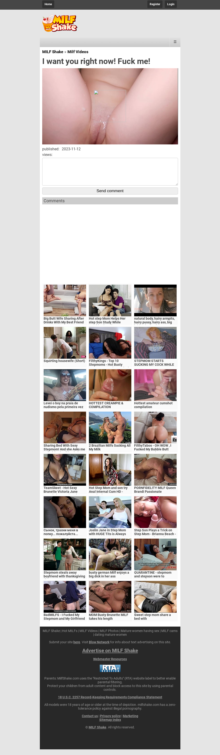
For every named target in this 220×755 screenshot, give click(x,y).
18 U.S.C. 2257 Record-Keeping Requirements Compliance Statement (110, 703)
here (76, 648)
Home (48, 4)
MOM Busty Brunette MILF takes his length (108, 622)
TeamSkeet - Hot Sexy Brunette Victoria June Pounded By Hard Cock (61, 497)
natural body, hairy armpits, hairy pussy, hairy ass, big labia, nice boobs (154, 328)
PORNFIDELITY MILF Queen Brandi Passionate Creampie (155, 497)
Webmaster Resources (110, 665)
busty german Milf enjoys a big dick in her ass (109, 580)
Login (170, 4)
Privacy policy (110, 721)
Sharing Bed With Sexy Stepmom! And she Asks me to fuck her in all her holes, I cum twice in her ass (64, 456)
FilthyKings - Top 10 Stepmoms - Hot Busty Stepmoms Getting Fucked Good (109, 372)
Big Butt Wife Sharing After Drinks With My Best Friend (64, 326)
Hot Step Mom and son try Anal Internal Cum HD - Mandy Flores (108, 497)
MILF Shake (52, 51)
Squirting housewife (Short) (64, 366)
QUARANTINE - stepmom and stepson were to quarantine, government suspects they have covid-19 (155, 583)
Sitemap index (110, 725)
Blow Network (99, 648)
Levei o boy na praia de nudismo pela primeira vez (63, 410)
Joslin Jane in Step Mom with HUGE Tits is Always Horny (107, 539)
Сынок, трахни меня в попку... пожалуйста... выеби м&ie (61, 539)
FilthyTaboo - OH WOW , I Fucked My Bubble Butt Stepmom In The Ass (152, 455)
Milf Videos (77, 51)
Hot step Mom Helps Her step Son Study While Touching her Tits (107, 328)
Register (155, 4)
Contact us (90, 721)
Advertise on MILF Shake (110, 656)
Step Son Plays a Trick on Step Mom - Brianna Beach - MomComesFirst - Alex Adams (155, 541)
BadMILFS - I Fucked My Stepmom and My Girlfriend (64, 622)
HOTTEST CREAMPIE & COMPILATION (106, 410)
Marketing (130, 721)
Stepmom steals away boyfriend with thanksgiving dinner (64, 582)
